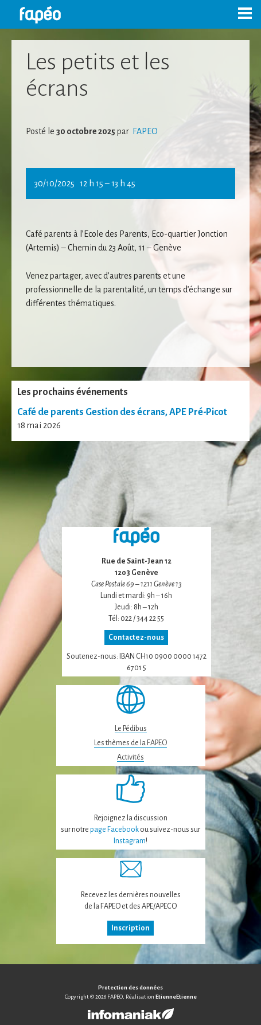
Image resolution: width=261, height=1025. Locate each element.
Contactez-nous (136, 637)
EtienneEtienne (176, 996)
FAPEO (144, 131)
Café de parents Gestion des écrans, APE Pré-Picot (122, 412)
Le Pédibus (131, 729)
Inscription (130, 928)
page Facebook (114, 830)
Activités (130, 757)
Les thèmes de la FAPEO (130, 743)
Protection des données (130, 987)
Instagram (130, 841)
